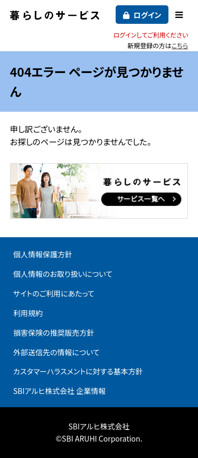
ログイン (147, 15)
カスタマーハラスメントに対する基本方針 (78, 371)
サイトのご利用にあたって (54, 293)
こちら (180, 45)
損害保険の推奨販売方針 (54, 332)
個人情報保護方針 (42, 254)
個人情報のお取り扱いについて (62, 273)
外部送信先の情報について (56, 352)
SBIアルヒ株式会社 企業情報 (59, 390)
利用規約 (28, 313)
